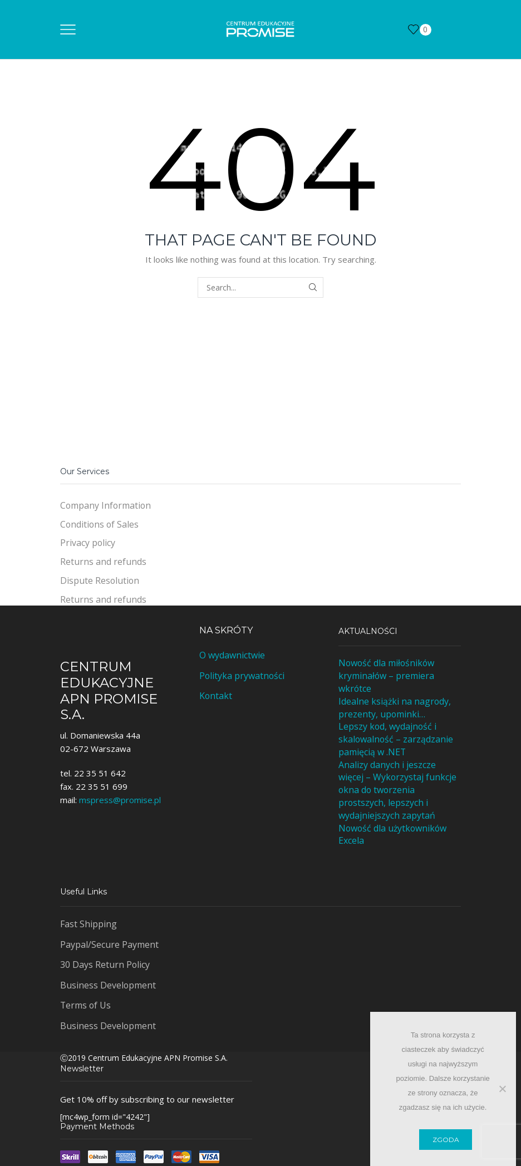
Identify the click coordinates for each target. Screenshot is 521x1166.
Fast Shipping (88, 924)
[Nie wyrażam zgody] (502, 1088)
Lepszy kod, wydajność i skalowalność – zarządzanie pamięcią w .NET (395, 739)
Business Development (108, 985)
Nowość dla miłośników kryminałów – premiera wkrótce (386, 676)
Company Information (105, 505)
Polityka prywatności (241, 676)
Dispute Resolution (99, 580)
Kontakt (215, 696)
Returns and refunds (103, 561)
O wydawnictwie (232, 655)
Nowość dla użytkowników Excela (392, 834)
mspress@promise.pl (120, 799)
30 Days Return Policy (105, 964)
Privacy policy (87, 543)
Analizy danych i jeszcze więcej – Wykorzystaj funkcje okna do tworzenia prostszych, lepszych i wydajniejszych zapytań (397, 790)
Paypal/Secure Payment (109, 944)
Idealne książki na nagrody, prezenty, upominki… (394, 707)
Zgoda (445, 1139)
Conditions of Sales (99, 524)
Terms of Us (85, 1005)
